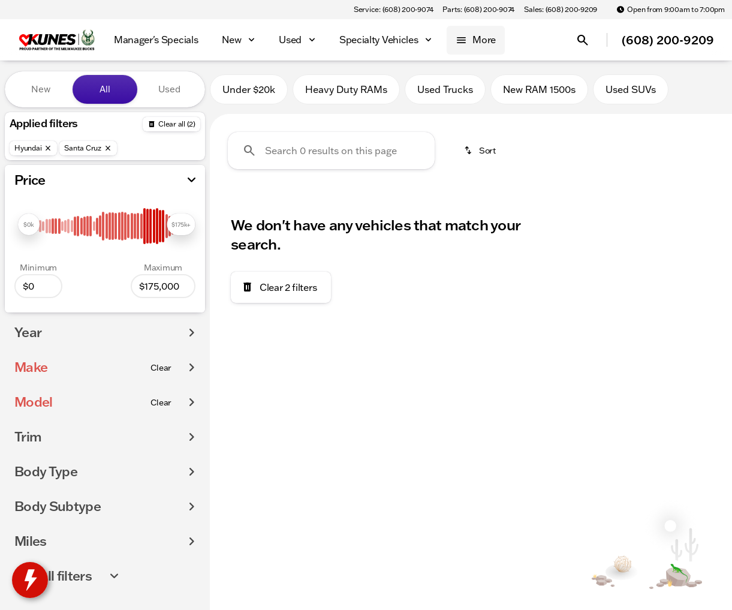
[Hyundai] (33, 148)
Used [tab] (169, 89)
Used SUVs (631, 89)
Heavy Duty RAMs (346, 89)
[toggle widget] (30, 580)
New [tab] (40, 89)
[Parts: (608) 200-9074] (478, 9)
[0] (38, 286)
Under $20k (248, 89)
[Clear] (161, 367)
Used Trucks (445, 89)
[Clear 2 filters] (281, 287)
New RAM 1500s (539, 89)
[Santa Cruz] (88, 148)
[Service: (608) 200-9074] (393, 9)
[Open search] (582, 40)
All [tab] (105, 89)
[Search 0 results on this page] (331, 150)
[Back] (171, 124)
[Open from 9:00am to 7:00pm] (670, 9)
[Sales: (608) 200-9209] (561, 9)
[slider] (29, 224)
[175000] (163, 286)
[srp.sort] (480, 150)
